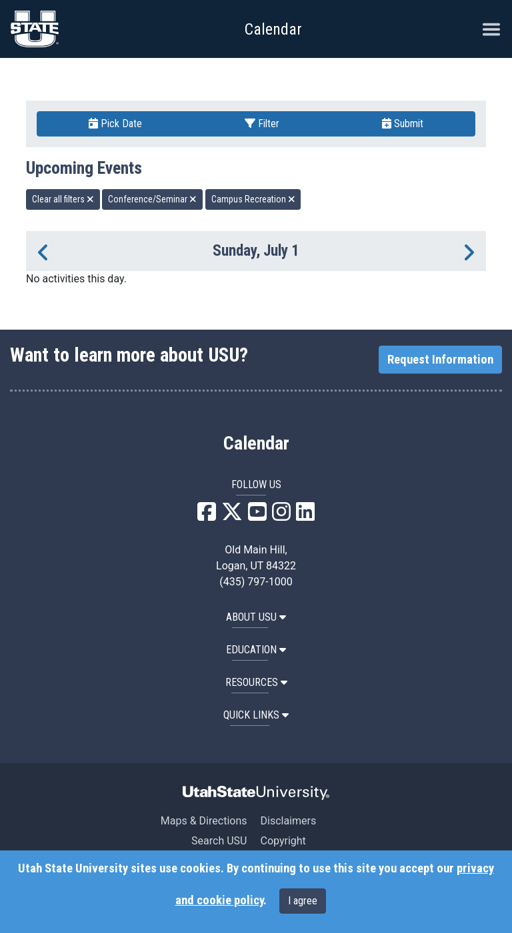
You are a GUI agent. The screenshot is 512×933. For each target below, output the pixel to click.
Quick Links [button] (256, 715)
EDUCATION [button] (256, 649)
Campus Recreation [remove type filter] (253, 199)
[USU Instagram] (281, 515)
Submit (402, 123)
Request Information (440, 359)
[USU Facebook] (206, 515)
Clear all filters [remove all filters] (63, 199)
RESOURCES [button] (256, 682)
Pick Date (115, 123)
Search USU (219, 840)
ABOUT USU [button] (256, 617)
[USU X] (232, 515)
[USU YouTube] (257, 515)
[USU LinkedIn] (305, 515)
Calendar (256, 443)
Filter (262, 123)
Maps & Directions (204, 820)
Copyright (282, 840)
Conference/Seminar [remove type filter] (152, 199)
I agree (302, 900)
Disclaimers (288, 820)
